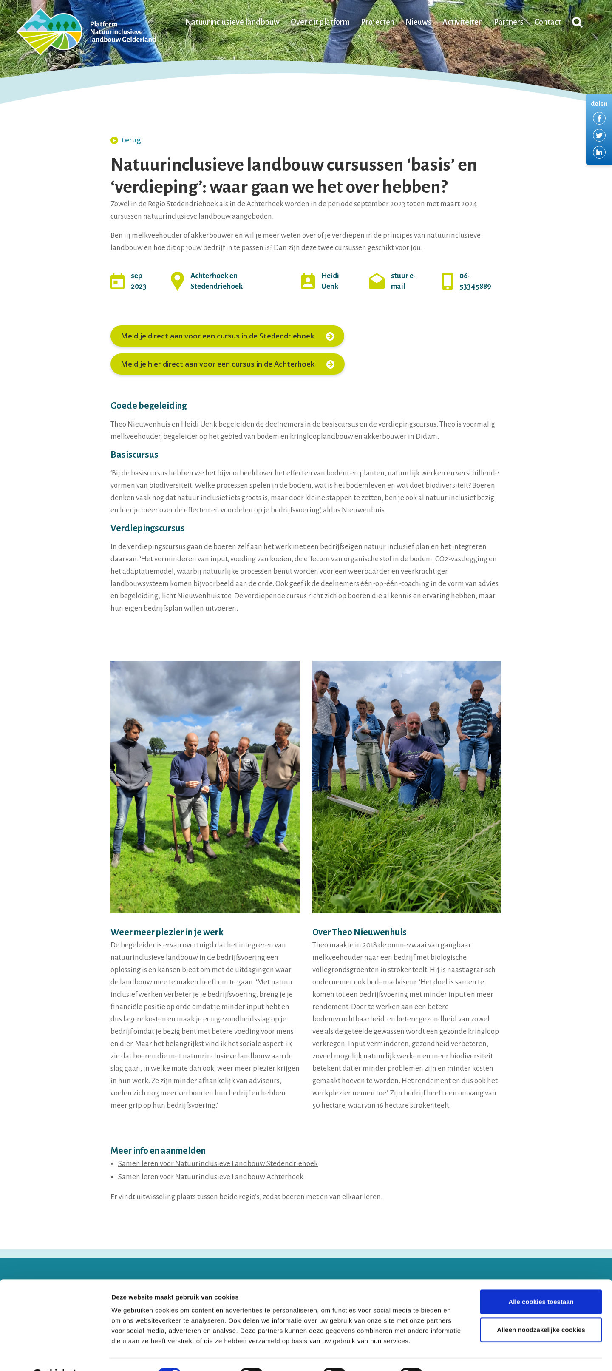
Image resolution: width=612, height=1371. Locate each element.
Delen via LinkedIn (599, 152)
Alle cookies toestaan (540, 1280)
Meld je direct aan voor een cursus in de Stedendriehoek (227, 336)
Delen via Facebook (599, 118)
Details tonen (459, 1354)
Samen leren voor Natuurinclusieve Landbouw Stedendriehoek (218, 1164)
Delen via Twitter (599, 135)
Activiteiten (462, 23)
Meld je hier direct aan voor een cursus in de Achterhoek (227, 364)
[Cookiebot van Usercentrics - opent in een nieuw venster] (55, 1354)
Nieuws (418, 23)
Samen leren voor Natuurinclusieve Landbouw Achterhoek (210, 1177)
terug (125, 140)
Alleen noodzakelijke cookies (541, 1308)
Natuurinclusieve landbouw (232, 23)
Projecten (377, 23)
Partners (509, 23)
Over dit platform (320, 23)
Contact (548, 23)
